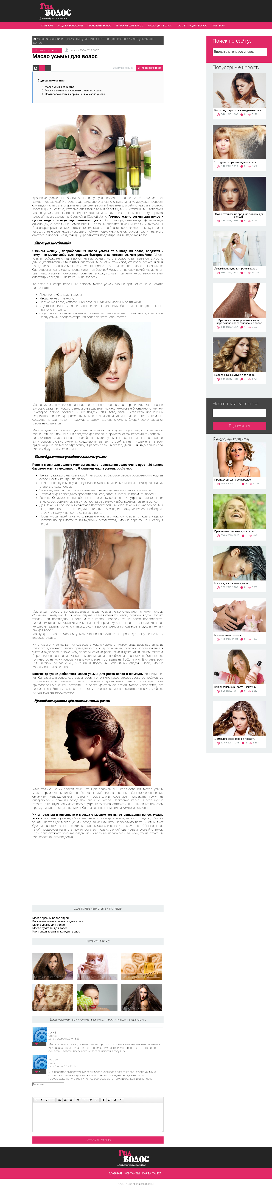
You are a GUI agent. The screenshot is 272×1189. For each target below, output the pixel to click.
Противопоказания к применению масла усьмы (75, 94)
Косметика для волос (191, 25)
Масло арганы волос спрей (50, 918)
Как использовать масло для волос (56, 931)
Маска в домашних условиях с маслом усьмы (73, 90)
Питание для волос (129, 25)
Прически (218, 25)
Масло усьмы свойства (59, 87)
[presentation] (100, 1089)
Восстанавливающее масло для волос (58, 921)
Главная (47, 25)
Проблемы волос (99, 25)
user (73, 50)
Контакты (132, 1173)
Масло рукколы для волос (50, 928)
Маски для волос (160, 25)
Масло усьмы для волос (48, 924)
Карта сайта (151, 1173)
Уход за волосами (70, 25)
